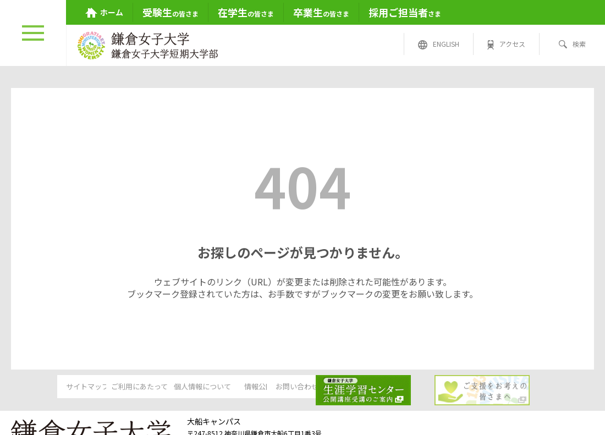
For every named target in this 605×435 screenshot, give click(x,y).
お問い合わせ (386, 387)
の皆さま (170, 12)
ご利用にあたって (133, 387)
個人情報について (218, 387)
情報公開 (302, 387)
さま (405, 12)
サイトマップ (49, 387)
